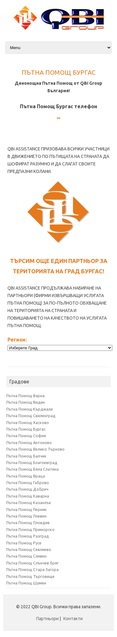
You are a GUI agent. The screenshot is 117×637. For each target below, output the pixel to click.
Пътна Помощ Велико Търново (35, 449)
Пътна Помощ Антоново (29, 442)
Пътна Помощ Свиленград (31, 415)
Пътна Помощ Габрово (27, 482)
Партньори (47, 618)
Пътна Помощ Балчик (26, 456)
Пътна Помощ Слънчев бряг (32, 563)
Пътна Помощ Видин (25, 402)
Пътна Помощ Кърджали (29, 409)
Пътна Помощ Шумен (26, 583)
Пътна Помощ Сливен (26, 556)
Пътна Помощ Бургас (26, 429)
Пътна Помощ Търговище (30, 576)
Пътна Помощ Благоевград (31, 462)
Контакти (73, 618)
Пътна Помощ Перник (26, 509)
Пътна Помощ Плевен (26, 516)
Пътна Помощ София (26, 435)
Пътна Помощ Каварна (27, 496)
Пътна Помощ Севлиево (28, 549)
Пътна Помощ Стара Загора (32, 569)
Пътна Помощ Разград (27, 536)
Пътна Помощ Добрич (27, 489)
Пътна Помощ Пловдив (28, 522)
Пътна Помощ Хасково (27, 422)
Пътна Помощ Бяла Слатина (32, 469)
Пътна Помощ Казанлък (28, 502)
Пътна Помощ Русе (23, 543)
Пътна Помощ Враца (25, 476)
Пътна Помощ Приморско (30, 529)
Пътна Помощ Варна (25, 395)
